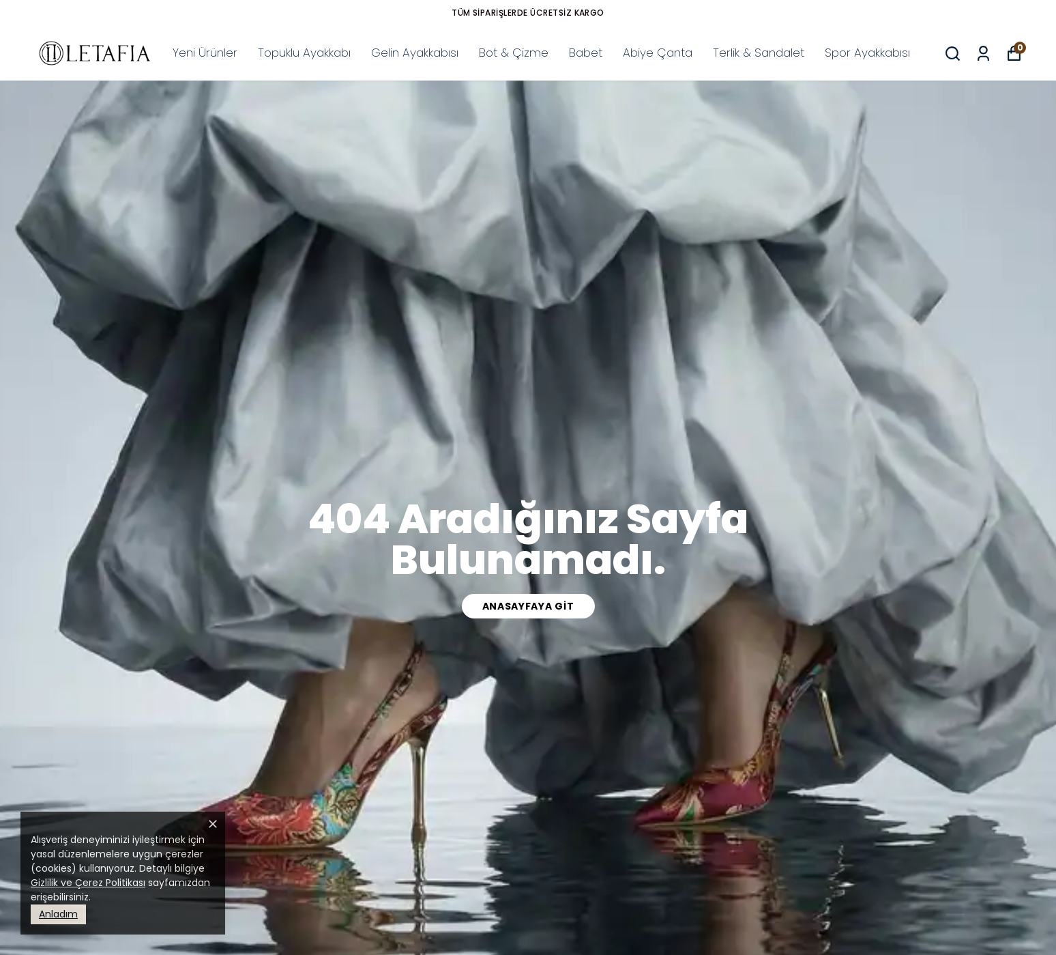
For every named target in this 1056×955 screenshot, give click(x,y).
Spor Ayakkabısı (867, 52)
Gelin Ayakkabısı (414, 52)
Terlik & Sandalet (758, 52)
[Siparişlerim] (983, 53)
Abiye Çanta (657, 52)
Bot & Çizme (513, 52)
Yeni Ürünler (205, 52)
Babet (585, 52)
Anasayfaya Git (528, 606)
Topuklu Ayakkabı (304, 52)
